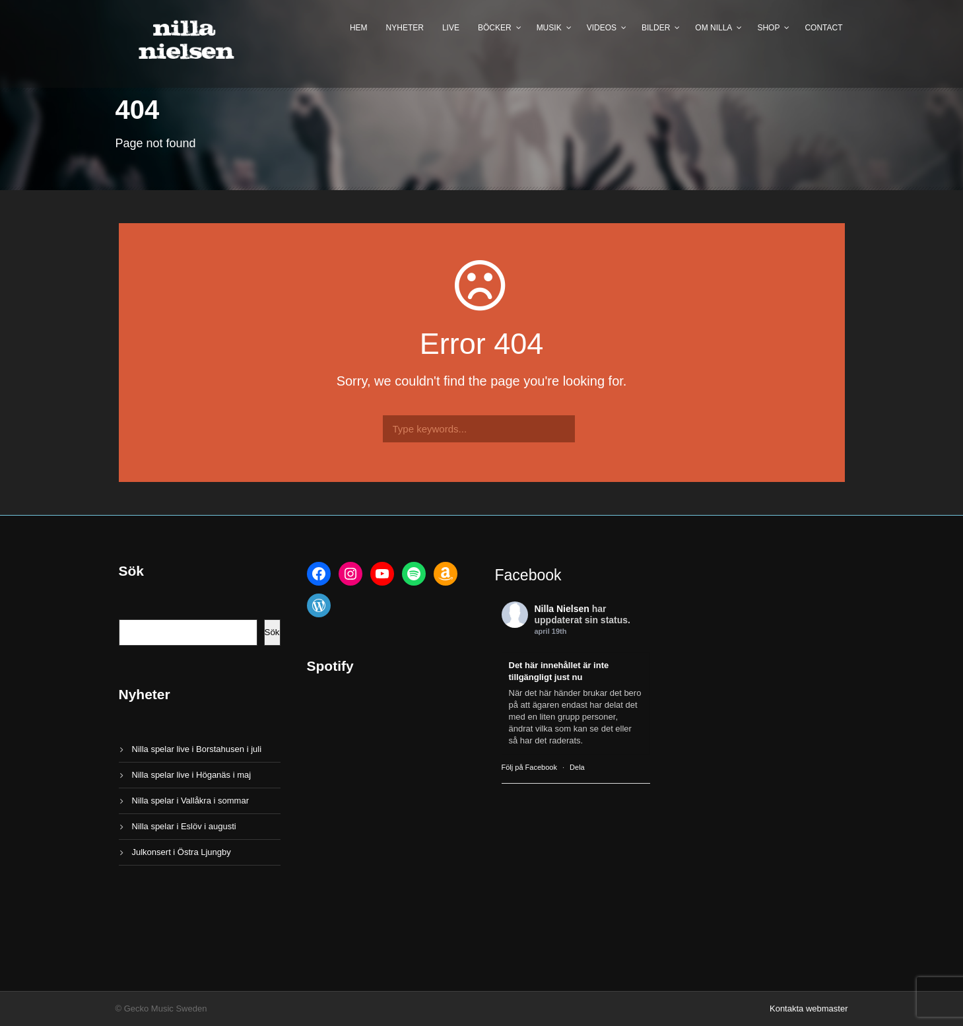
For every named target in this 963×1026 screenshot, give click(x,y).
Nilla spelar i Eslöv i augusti (184, 826)
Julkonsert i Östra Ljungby (181, 852)
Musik (549, 27)
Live (450, 27)
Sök (272, 632)
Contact (823, 27)
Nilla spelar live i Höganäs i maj (191, 775)
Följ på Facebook (529, 767)
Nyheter (405, 27)
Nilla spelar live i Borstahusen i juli (197, 749)
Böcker (495, 27)
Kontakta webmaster (809, 1008)
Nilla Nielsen (562, 608)
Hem (359, 27)
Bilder (656, 27)
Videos (601, 27)
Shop (768, 27)
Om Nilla (713, 27)
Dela (577, 767)
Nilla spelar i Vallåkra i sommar (190, 800)
